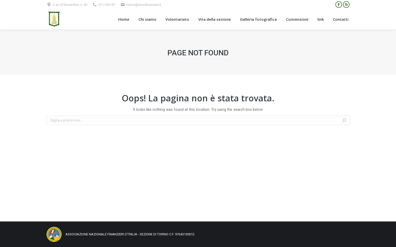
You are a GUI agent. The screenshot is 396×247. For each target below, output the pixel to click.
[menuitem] (123, 19)
